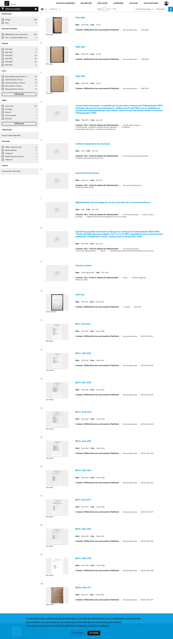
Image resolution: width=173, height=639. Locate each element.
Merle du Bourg (10, 150)
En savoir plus (78, 633)
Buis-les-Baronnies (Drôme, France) (18, 76)
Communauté (10, 115)
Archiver (133, 3)
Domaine (8, 118)
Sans (7, 23)
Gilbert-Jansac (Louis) (13, 147)
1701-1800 (8, 62)
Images (8, 20)
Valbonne (8, 160)
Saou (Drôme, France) (13, 86)
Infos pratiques (151, 3)
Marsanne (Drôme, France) (15, 83)
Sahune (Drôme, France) (14, 89)
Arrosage (8, 109)
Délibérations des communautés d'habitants (21, 34)
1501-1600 (8, 55)
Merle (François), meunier (14, 156)
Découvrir (102, 3)
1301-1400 (8, 49)
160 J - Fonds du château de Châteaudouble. (21, 38)
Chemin (8, 112)
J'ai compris (94, 633)
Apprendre (118, 3)
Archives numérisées (65, 3)
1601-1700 (8, 59)
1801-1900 (8, 65)
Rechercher (86, 3)
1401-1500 (8, 52)
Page (99, 9)
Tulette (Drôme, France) (14, 80)
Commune (9, 106)
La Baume (9, 153)
